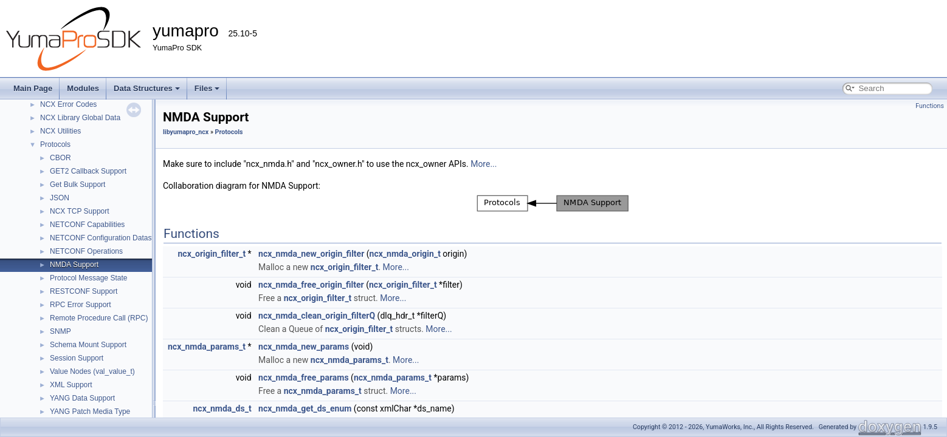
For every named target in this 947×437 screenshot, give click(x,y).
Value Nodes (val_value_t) (92, 371)
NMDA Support (74, 264)
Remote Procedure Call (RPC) (99, 318)
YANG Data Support (82, 398)
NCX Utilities (60, 131)
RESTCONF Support (83, 291)
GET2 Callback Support (88, 171)
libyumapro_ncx (185, 132)
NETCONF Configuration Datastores (109, 238)
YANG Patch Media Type (90, 411)
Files (207, 88)
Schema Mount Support (88, 344)
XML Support (71, 385)
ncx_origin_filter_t (211, 254)
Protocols (55, 144)
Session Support (76, 358)
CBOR (60, 158)
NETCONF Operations (86, 251)
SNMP (60, 331)
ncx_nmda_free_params (303, 377)
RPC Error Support (80, 304)
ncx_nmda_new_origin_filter (311, 254)
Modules (83, 88)
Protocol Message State (88, 278)
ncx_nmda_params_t (207, 346)
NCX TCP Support (79, 211)
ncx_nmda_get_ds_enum (304, 408)
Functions (929, 106)
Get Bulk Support (77, 184)
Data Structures (147, 88)
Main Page (32, 88)
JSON (59, 198)
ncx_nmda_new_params (303, 346)
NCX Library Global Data (80, 117)
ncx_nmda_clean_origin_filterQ (316, 315)
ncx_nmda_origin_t (405, 254)
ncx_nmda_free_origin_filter (311, 285)
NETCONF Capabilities (87, 224)
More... (483, 164)
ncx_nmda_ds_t (222, 408)
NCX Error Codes (68, 104)
